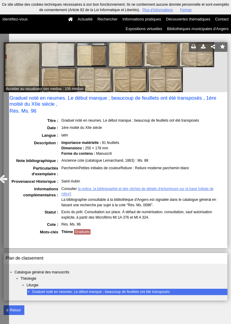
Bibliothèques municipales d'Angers (198, 28)
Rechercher (107, 19)
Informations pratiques (141, 19)
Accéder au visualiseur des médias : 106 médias (44, 89)
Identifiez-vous (15, 19)
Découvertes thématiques (188, 19)
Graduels (82, 232)
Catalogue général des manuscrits (41, 272)
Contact (222, 19)
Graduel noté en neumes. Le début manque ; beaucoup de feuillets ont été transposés (101, 292)
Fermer (186, 10)
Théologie (28, 278)
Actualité (85, 19)
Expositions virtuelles (144, 28)
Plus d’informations (157, 10)
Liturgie (32, 285)
